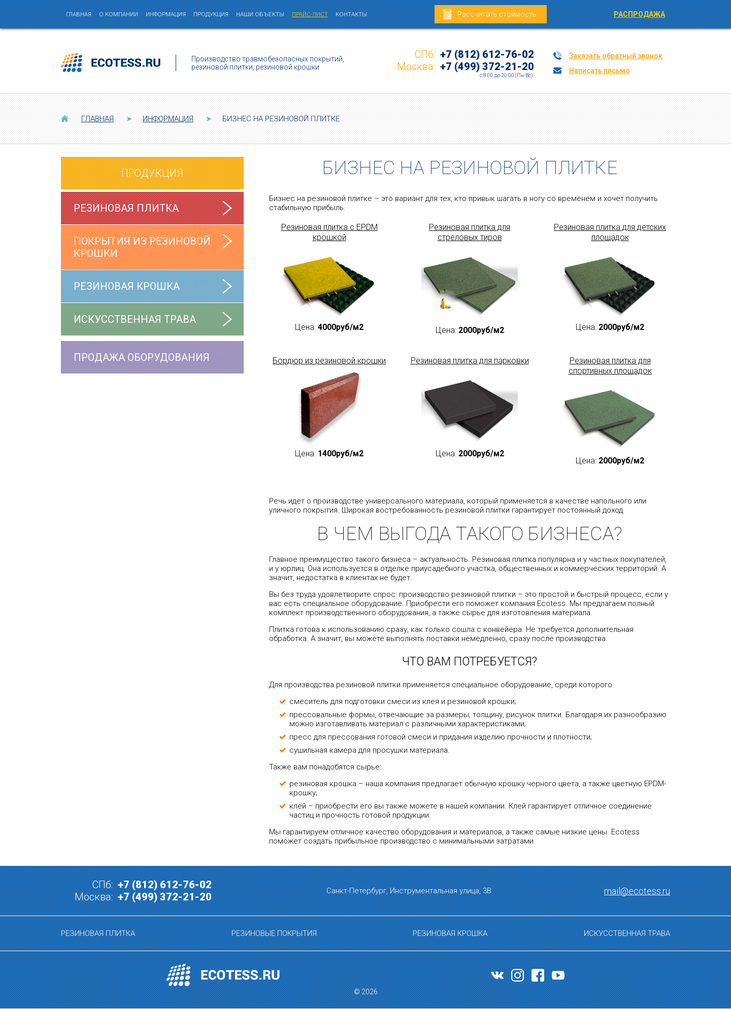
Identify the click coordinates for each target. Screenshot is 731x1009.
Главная (78, 14)
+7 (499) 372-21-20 (487, 66)
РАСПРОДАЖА (639, 14)
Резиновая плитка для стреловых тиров (469, 232)
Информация (166, 14)
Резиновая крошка (127, 286)
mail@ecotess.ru (637, 891)
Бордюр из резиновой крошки (329, 360)
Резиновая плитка (126, 208)
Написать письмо (599, 70)
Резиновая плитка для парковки (470, 360)
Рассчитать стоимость (497, 14)
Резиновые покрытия (274, 933)
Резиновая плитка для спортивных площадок (610, 366)
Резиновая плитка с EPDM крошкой (329, 232)
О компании (118, 14)
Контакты (351, 14)
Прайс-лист (310, 14)
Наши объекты (260, 14)
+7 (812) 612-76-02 (487, 54)
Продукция (210, 14)
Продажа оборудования (142, 357)
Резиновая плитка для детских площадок (610, 232)
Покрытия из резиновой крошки (142, 247)
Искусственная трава (135, 319)
